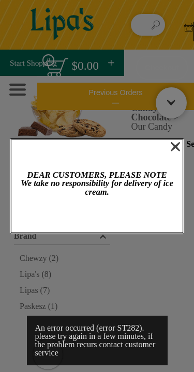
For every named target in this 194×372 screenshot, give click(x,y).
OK (97, 215)
